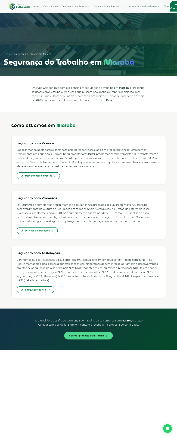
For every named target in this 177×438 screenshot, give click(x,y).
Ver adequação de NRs (35, 289)
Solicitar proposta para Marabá (88, 335)
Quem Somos (50, 6)
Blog (166, 6)
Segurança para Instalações (143, 6)
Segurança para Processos (109, 6)
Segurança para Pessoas (76, 6)
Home (36, 6)
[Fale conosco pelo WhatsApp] (167, 428)
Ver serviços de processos (37, 230)
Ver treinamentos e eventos (38, 175)
